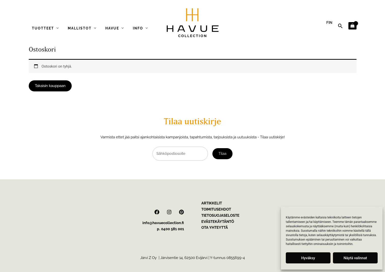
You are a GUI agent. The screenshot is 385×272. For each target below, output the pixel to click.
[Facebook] (156, 212)
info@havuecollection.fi (163, 223)
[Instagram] (169, 212)
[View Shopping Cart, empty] (352, 26)
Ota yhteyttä (214, 227)
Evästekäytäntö (217, 221)
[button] (340, 26)
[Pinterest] (181, 212)
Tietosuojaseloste (220, 215)
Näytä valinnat (355, 258)
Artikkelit (211, 203)
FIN (329, 22)
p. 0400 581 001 (170, 229)
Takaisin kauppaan (50, 86)
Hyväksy (308, 258)
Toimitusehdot (216, 209)
